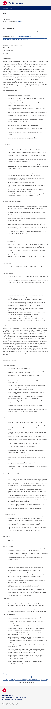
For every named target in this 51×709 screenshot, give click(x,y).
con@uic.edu (18, 699)
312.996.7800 (9, 699)
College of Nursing (7, 8)
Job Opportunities (7, 24)
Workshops (44, 679)
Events (5, 677)
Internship (21, 677)
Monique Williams (20, 21)
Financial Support (13, 677)
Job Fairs (34, 677)
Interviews (28, 677)
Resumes (11, 679)
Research (6, 679)
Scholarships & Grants (20, 679)
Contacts (34, 682)
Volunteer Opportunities (34, 679)
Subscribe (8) (26, 682)
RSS (20, 682)
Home (4, 13)
